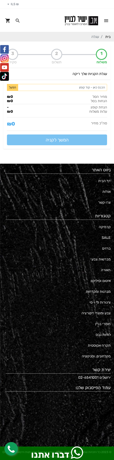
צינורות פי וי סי (100, 302)
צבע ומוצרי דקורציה (96, 313)
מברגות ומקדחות (98, 291)
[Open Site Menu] (106, 20)
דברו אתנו (57, 453)
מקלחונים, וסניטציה (96, 356)
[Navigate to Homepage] (81, 21)
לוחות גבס (103, 334)
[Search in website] (17, 20)
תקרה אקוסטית (99, 345)
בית (108, 37)
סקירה (12, 62)
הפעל (12, 87)
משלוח (102, 62)
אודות (106, 191)
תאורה (106, 270)
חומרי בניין (103, 324)
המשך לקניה (57, 140)
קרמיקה (105, 227)
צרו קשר (104, 202)
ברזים (106, 248)
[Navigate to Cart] (7, 20)
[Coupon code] (62, 87)
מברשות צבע (101, 259)
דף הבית (104, 181)
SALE (106, 238)
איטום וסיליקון (101, 281)
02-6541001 (88, 377)
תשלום (57, 62)
